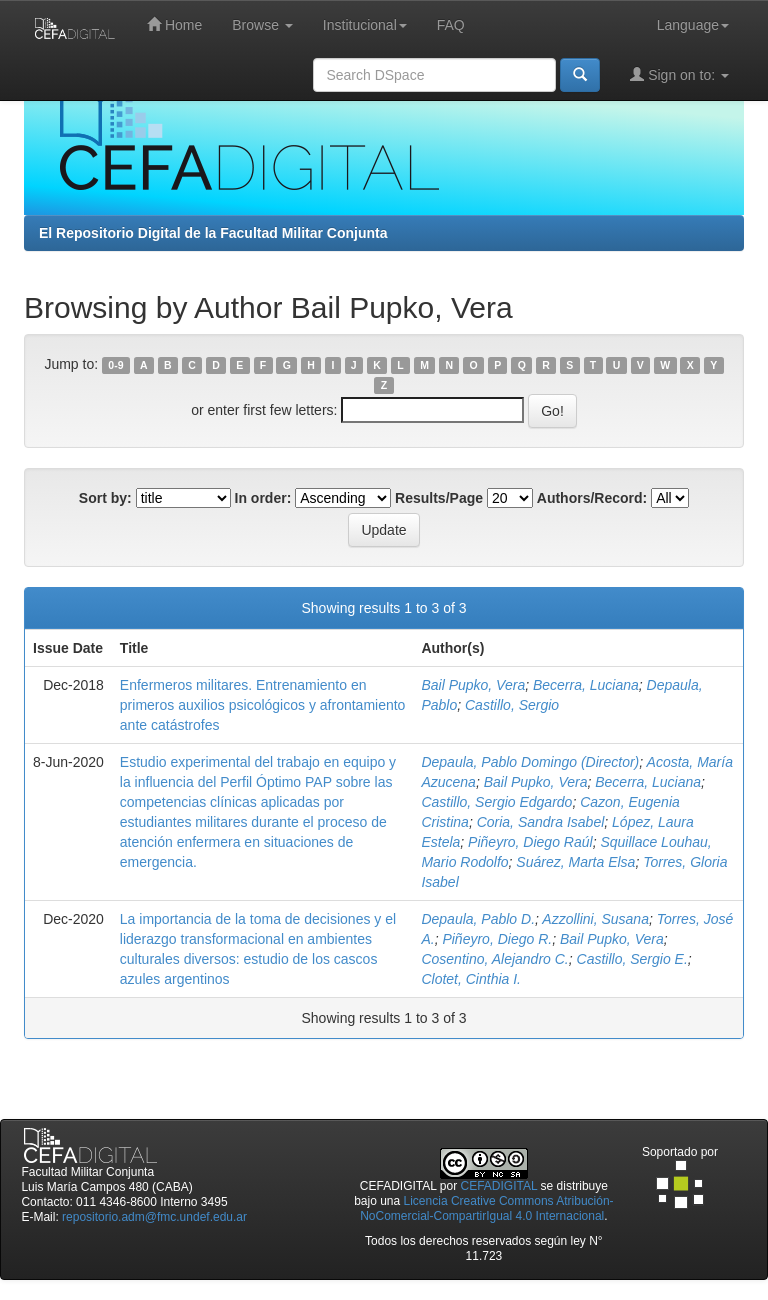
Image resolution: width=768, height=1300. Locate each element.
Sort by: (105, 498)
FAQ (451, 25)
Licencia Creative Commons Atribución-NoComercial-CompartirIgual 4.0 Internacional (486, 1208)
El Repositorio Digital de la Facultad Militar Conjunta (213, 233)
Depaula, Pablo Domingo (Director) (530, 762)
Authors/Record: (592, 498)
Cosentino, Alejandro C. (494, 959)
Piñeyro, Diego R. (497, 939)
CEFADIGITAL (499, 1186)
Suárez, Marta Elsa (575, 862)
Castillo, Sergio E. (632, 959)
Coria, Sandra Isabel (541, 822)
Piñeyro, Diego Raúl (530, 842)
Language (693, 25)
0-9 (115, 365)
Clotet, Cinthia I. (471, 979)
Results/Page (439, 498)
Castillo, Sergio (512, 705)
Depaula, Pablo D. (478, 919)
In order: (263, 498)
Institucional (365, 25)
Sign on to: (679, 74)
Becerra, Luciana (586, 685)
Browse (262, 25)
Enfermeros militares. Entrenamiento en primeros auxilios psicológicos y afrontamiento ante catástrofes (263, 705)
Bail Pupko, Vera (473, 685)
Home (174, 24)
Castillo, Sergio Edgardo (496, 802)
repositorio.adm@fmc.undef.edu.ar (154, 1217)
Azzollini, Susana (595, 919)
